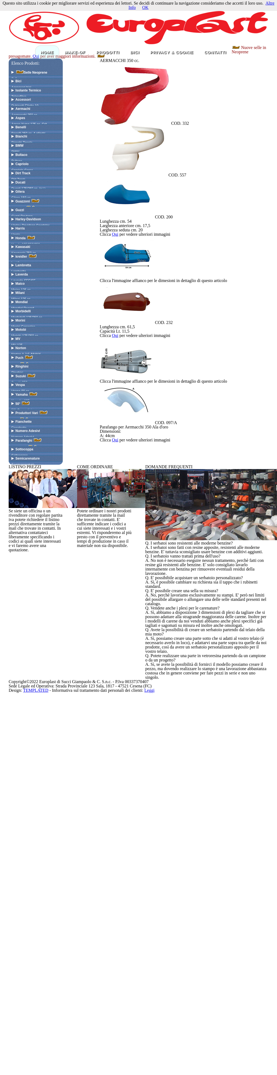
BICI (134, 89)
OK (145, 11)
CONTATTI (215, 89)
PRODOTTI (108, 89)
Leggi (214, 1059)
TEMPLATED (86, 1059)
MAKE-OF (75, 89)
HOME (47, 89)
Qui (147, 100)
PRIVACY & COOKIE (171, 89)
